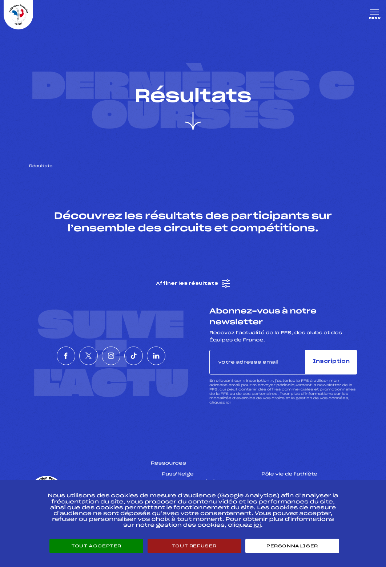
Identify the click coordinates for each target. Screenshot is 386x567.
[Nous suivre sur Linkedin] (177, 356)
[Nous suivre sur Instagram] (111, 356)
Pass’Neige (178, 475)
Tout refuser (194, 546)
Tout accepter (96, 546)
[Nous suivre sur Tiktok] (144, 356)
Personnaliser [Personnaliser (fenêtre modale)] (292, 546)
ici (228, 403)
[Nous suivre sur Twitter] (78, 356)
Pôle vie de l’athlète (289, 475)
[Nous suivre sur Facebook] (45, 356)
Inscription (331, 362)
